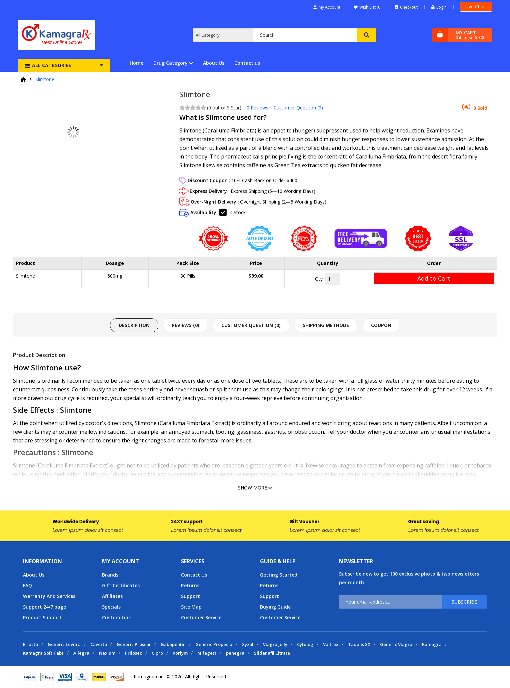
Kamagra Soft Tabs (43, 653)
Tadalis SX (359, 644)
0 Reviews (257, 107)
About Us (213, 63)
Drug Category (170, 63)
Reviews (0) (185, 325)
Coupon (381, 325)
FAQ (27, 585)
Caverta (98, 644)
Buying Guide (275, 607)
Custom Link (116, 617)
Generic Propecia (213, 644)
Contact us (247, 63)
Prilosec (133, 653)
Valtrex (330, 644)
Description (134, 325)
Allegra (81, 653)
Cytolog (305, 644)
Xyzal (247, 644)
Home (136, 63)
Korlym (180, 653)
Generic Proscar (134, 644)
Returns (190, 585)
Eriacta (30, 644)
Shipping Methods (326, 325)
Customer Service (201, 617)
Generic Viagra (396, 644)
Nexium (107, 653)
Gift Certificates (121, 585)
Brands (110, 575)
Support (190, 596)
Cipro (157, 653)
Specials (111, 607)
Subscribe (464, 602)
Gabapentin (173, 644)
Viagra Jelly (275, 644)
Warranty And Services (49, 596)
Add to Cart (433, 278)
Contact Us (194, 575)
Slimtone (44, 79)
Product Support (42, 617)
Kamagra (432, 644)
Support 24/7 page (44, 607)
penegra (235, 653)
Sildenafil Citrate (272, 653)
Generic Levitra (64, 644)
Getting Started (278, 575)
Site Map (191, 607)
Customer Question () (298, 107)
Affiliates (112, 596)
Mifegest (206, 653)
